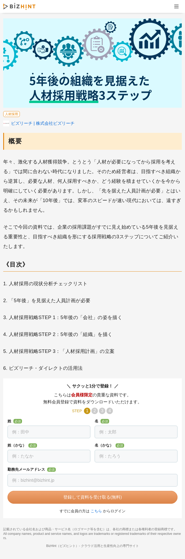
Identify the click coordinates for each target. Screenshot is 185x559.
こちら (96, 511)
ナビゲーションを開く (176, 6)
